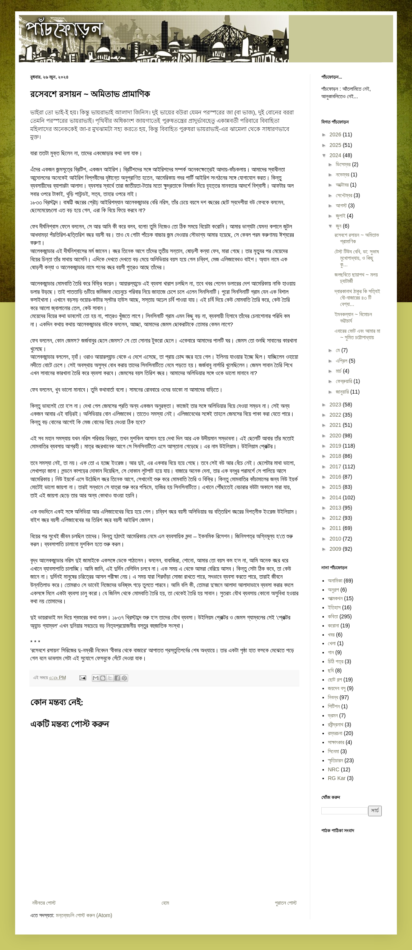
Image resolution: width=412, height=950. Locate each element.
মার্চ (339, 371)
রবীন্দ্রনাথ (336, 724)
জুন (339, 226)
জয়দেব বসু (337, 688)
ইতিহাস (334, 607)
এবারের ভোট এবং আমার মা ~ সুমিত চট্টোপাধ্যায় (357, 334)
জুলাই (341, 216)
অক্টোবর (343, 185)
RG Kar (337, 778)
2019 (336, 446)
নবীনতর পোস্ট (44, 903)
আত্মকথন (335, 598)
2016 (336, 477)
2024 (336, 155)
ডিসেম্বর (344, 164)
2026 (336, 134)
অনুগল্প (333, 590)
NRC (333, 769)
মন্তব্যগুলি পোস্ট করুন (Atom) (84, 915)
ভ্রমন (333, 715)
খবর (331, 635)
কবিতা (333, 616)
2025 (336, 145)
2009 (336, 549)
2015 (336, 487)
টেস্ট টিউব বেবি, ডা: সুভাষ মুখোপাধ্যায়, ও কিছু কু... (357, 258)
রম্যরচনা (335, 733)
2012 (336, 518)
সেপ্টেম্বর (344, 195)
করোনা (333, 626)
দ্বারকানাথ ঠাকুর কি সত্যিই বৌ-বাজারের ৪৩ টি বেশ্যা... (357, 297)
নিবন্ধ (333, 697)
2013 (336, 508)
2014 (336, 497)
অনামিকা (335, 581)
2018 (336, 456)
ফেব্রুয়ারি (344, 381)
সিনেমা (333, 751)
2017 (336, 466)
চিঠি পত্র (336, 661)
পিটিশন (334, 706)
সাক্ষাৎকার (336, 742)
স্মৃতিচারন (335, 760)
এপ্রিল (342, 361)
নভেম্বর (343, 174)
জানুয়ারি (343, 392)
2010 (336, 539)
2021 (336, 425)
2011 (336, 528)
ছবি (331, 670)
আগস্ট (342, 205)
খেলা (332, 643)
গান (331, 652)
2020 (336, 436)
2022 (336, 415)
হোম (165, 903)
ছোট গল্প (335, 680)
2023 (336, 405)
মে (338, 350)
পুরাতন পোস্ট (286, 903)
